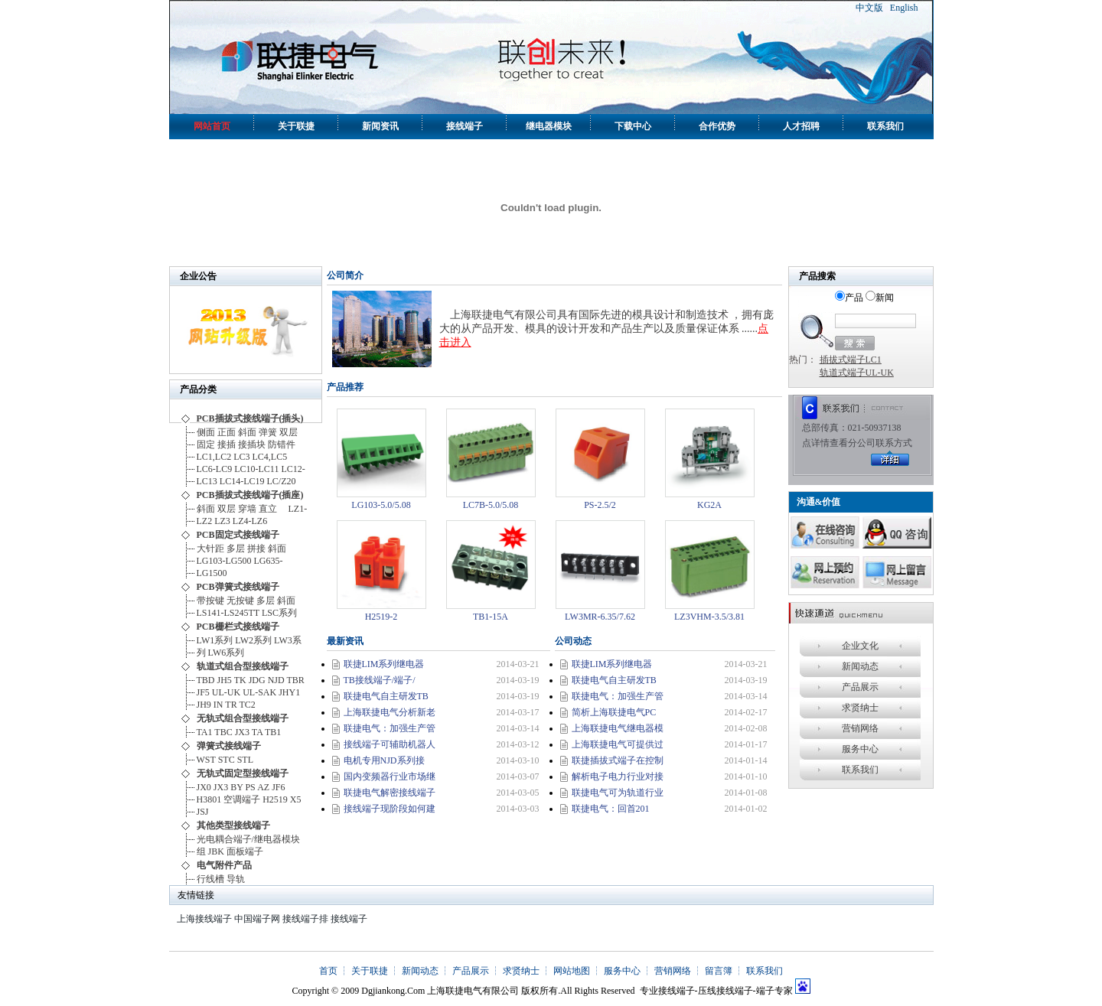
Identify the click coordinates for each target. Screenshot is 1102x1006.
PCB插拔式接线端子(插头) (250, 418)
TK (240, 680)
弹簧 (268, 432)
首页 (328, 970)
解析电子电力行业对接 (617, 776)
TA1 (205, 732)
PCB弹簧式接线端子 (238, 586)
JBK (216, 851)
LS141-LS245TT (228, 612)
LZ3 (222, 521)
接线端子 (464, 126)
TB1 (273, 732)
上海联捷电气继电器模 (617, 728)
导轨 (236, 879)
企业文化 (860, 645)
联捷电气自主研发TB (386, 696)
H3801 (209, 799)
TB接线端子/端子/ (380, 680)
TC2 (247, 704)
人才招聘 (801, 126)
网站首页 (212, 126)
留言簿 (718, 970)
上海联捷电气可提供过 (617, 744)
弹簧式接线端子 (229, 746)
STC (226, 759)
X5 (296, 799)
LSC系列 (279, 612)
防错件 (281, 444)
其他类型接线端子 (233, 825)
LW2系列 (253, 640)
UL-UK (226, 692)
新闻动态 (860, 666)
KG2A (709, 505)
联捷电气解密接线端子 (389, 792)
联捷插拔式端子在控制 (617, 760)
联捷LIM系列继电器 (384, 664)
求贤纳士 (860, 707)
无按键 (240, 600)
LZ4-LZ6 (250, 521)
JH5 (224, 680)
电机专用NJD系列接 (384, 760)
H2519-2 (381, 616)
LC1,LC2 (214, 456)
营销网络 (860, 728)
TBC (223, 732)
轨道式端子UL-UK (857, 372)
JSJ (203, 811)
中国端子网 (257, 918)
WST (206, 759)
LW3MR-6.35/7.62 (600, 616)
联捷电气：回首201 (611, 808)
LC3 (241, 456)
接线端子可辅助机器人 (389, 744)
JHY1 (289, 692)
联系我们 (885, 126)
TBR (295, 680)
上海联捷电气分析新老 (389, 712)
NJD (276, 680)
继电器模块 (549, 126)
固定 (206, 444)
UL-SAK (259, 692)
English (904, 7)
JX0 (204, 787)
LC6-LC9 (215, 469)
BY (236, 787)
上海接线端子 (204, 918)
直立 (272, 508)
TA (257, 732)
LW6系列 (226, 652)
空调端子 (241, 799)
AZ (263, 787)
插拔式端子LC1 (851, 359)
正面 (226, 432)
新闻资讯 (380, 126)
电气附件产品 (224, 865)
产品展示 (860, 687)
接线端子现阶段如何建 (389, 808)
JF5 (203, 692)
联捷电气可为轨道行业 (617, 792)
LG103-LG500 (224, 560)
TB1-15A (490, 616)
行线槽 (210, 879)
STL (245, 759)
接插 (226, 444)
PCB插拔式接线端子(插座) (250, 495)
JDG (257, 680)
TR (230, 704)
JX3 (242, 732)
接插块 (252, 444)
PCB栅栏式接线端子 (238, 626)
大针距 (210, 548)
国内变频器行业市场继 (389, 776)
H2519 (275, 799)
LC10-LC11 (256, 469)
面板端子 (245, 851)
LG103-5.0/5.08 (380, 505)
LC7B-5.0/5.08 (491, 505)
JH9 (204, 704)
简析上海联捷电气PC (614, 712)
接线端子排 (305, 918)
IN (218, 704)
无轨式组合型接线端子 (243, 718)
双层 (288, 432)
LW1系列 (215, 640)
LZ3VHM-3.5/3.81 (709, 616)
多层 (236, 548)
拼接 (256, 548)
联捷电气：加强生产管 (389, 728)
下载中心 (633, 126)
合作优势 (717, 126)
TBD (206, 680)
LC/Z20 (281, 481)
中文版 (869, 7)
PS (250, 787)
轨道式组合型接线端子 (243, 666)
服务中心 (860, 749)
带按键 (210, 600)
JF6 (278, 787)
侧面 (206, 432)
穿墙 (247, 508)
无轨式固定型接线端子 (243, 773)
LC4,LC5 (272, 456)
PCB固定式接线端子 (238, 534)
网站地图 (571, 970)
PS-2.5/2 (600, 505)
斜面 (247, 432)
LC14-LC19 (242, 481)
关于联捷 (296, 126)
